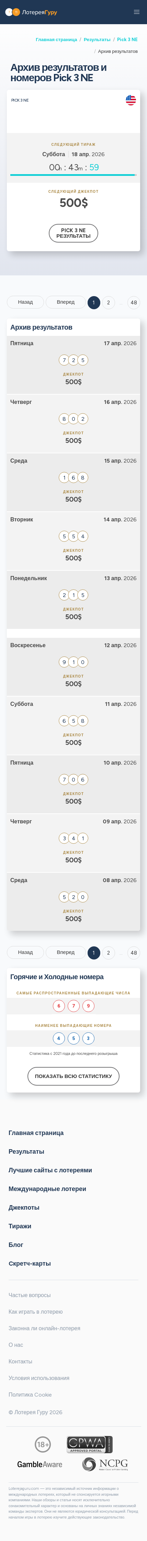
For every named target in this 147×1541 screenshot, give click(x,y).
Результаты (97, 39)
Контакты (20, 1361)
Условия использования (39, 1378)
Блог (16, 1245)
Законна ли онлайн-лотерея (44, 1328)
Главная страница (56, 39)
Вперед (66, 302)
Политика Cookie (30, 1394)
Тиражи (20, 1226)
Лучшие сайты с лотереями (50, 1170)
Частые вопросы (29, 1295)
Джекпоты (24, 1207)
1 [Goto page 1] (94, 303)
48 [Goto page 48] (134, 953)
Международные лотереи (47, 1189)
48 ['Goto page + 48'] (134, 303)
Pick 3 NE (127, 39)
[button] (137, 12)
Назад (25, 302)
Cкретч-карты (30, 1263)
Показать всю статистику (73, 1076)
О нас (16, 1345)
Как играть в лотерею (36, 1311)
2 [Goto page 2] (108, 303)
